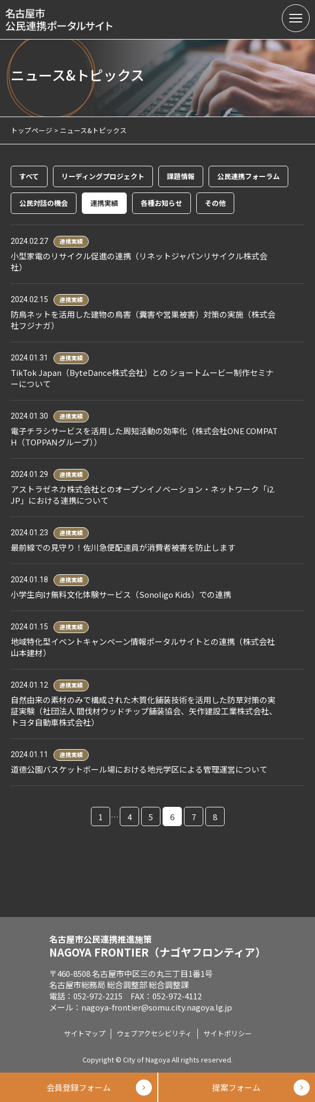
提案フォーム (236, 1087)
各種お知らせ (161, 203)
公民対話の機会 (43, 203)
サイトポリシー (227, 1033)
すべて (29, 176)
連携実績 (104, 203)
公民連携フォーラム (248, 176)
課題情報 (181, 176)
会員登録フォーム (79, 1087)
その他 (215, 203)
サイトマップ (84, 1033)
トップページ (31, 130)
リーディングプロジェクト (103, 176)
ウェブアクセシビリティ (154, 1033)
